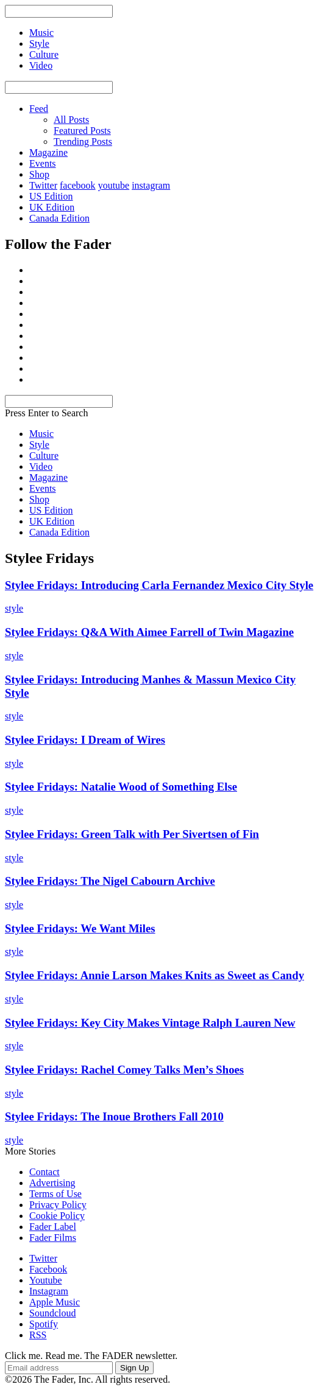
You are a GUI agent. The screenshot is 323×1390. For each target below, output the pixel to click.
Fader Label (52, 1226)
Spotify (43, 1324)
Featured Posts (82, 130)
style (14, 608)
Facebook (48, 1269)
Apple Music (54, 1302)
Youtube (45, 1280)
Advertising (52, 1183)
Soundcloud (52, 1313)
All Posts (71, 119)
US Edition (51, 196)
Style (39, 444)
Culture (44, 455)
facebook (78, 185)
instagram (151, 185)
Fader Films (52, 1237)
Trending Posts (83, 141)
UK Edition (51, 207)
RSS (37, 1335)
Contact (44, 1172)
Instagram (48, 1291)
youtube (114, 185)
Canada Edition (59, 218)
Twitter (43, 185)
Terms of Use (55, 1194)
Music (41, 433)
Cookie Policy (57, 1215)
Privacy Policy (58, 1205)
